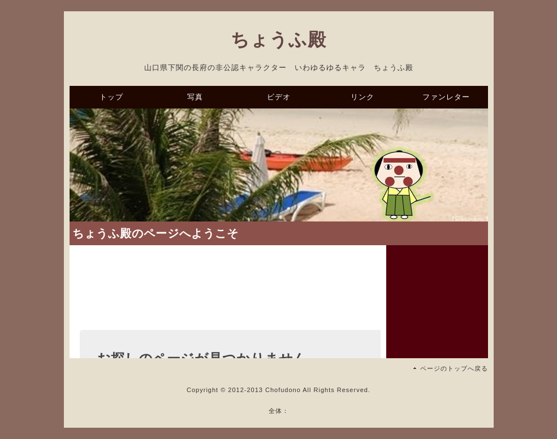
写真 (195, 97)
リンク (362, 97)
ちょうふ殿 (278, 39)
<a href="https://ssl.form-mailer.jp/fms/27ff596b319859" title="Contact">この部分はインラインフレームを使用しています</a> (228, 315)
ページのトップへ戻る (454, 368)
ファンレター (446, 97)
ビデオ (279, 97)
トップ (111, 97)
